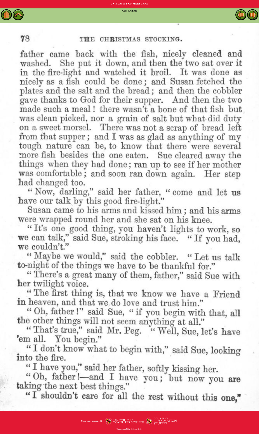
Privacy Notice (136, 429)
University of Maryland (129, 3)
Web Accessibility (123, 429)
